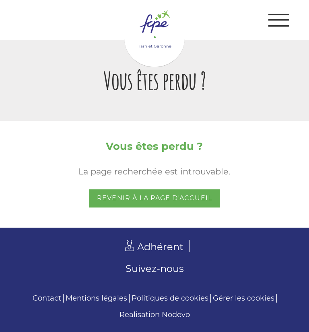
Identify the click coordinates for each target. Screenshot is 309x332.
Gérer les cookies (243, 298)
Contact (47, 298)
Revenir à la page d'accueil (154, 198)
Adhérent (160, 247)
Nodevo (176, 314)
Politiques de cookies (170, 298)
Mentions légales (96, 298)
